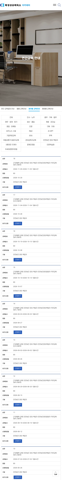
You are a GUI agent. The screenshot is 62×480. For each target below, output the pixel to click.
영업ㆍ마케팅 (11, 127)
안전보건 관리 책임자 (50, 140)
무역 (50, 136)
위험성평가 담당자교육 (11, 140)
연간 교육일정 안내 (7, 109)
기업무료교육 (11, 136)
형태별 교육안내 (47, 109)
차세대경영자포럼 (11, 149)
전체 (11, 117)
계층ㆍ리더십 (50, 122)
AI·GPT (50, 131)
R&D (30, 131)
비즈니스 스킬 (11, 131)
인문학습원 (50, 145)
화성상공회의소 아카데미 (15, 5)
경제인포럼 (31, 145)
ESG (30, 136)
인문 (30, 127)
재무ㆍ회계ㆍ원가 (11, 122)
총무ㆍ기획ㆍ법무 (50, 117)
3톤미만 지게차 (11, 145)
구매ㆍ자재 (50, 127)
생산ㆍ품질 (31, 122)
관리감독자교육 (30, 140)
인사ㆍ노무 (31, 117)
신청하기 (18, 187)
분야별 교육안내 (34, 109)
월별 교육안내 (21, 109)
